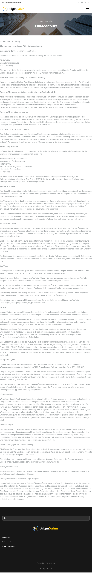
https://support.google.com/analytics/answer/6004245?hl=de (33, 464)
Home (41, 22)
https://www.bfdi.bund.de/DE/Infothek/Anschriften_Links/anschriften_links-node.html (42, 110)
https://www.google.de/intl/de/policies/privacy (25, 305)
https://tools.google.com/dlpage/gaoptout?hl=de (34, 442)
